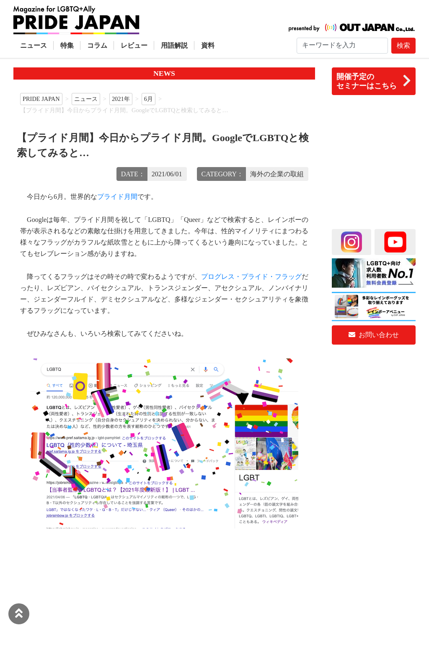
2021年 (121, 98)
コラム (97, 45)
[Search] (342, 46)
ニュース (33, 45)
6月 (148, 98)
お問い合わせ (374, 334)
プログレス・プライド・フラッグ (251, 276)
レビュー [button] (134, 45)
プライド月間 (117, 196)
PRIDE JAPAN (41, 98)
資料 (207, 45)
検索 (403, 45)
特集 (67, 45)
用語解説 (174, 45)
